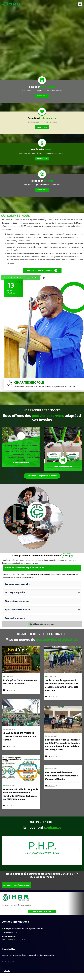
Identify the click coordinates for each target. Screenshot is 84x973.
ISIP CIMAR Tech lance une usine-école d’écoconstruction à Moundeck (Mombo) (61, 775)
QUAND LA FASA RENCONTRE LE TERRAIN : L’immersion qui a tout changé (19, 736)
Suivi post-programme (42, 618)
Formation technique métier (42, 584)
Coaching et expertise (42, 592)
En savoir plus (42, 96)
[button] (4, 848)
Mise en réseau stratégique (42, 601)
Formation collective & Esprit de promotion (42, 567)
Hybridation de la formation (42, 609)
